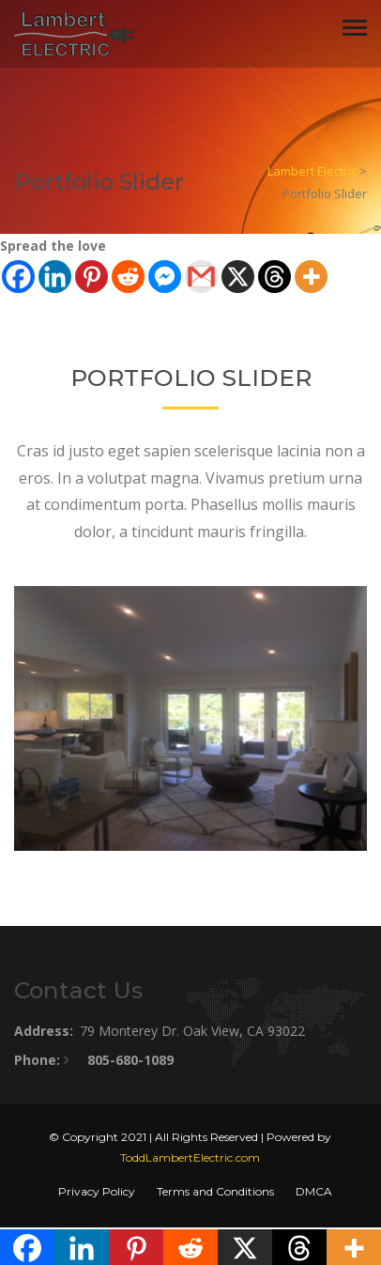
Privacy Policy (96, 1191)
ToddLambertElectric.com (190, 1157)
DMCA (314, 1191)
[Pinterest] (91, 276)
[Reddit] (128, 276)
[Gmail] (201, 276)
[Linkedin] (54, 276)
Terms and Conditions (215, 1191)
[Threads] (274, 276)
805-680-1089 (130, 1060)
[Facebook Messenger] (164, 276)
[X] (237, 276)
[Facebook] (18, 276)
